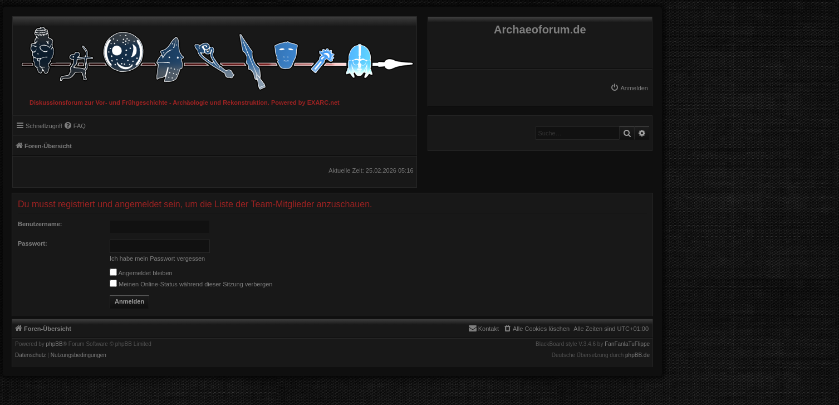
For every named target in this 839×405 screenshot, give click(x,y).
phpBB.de (637, 355)
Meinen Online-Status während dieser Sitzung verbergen (191, 284)
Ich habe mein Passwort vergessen (157, 258)
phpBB (54, 344)
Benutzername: (40, 224)
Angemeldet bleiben (141, 273)
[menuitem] (629, 88)
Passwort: (32, 243)
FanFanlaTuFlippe (627, 344)
